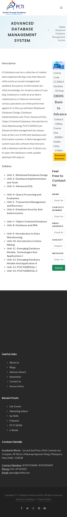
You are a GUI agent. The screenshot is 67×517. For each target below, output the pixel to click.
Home (62, 27)
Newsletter (15, 376)
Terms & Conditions (25, 499)
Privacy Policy (44, 499)
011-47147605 (18, 468)
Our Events (15, 406)
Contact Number (58, 209)
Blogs (13, 367)
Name (55, 194)
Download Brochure (60, 157)
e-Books (14, 430)
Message (57, 253)
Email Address (57, 225)
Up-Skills (14, 415)
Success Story (17, 386)
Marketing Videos (19, 411)
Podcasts (14, 420)
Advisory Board (18, 372)
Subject (57, 239)
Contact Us (15, 381)
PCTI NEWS (16, 425)
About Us (14, 362)
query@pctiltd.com (19, 472)
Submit (58, 267)
